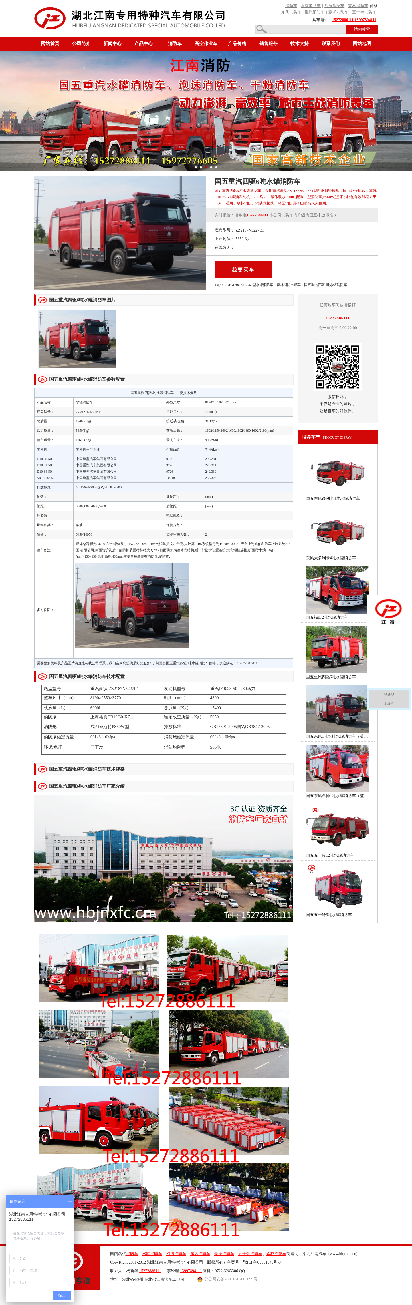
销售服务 (268, 43)
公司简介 (81, 43)
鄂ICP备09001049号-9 (262, 1262)
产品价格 (237, 43)
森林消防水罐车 (289, 285)
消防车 (175, 43)
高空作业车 (206, 43)
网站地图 (362, 43)
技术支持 (299, 43)
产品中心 (143, 43)
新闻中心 (112, 43)
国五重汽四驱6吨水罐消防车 (325, 285)
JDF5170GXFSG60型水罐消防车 (249, 285)
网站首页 (50, 43)
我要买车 (243, 270)
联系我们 (331, 43)
